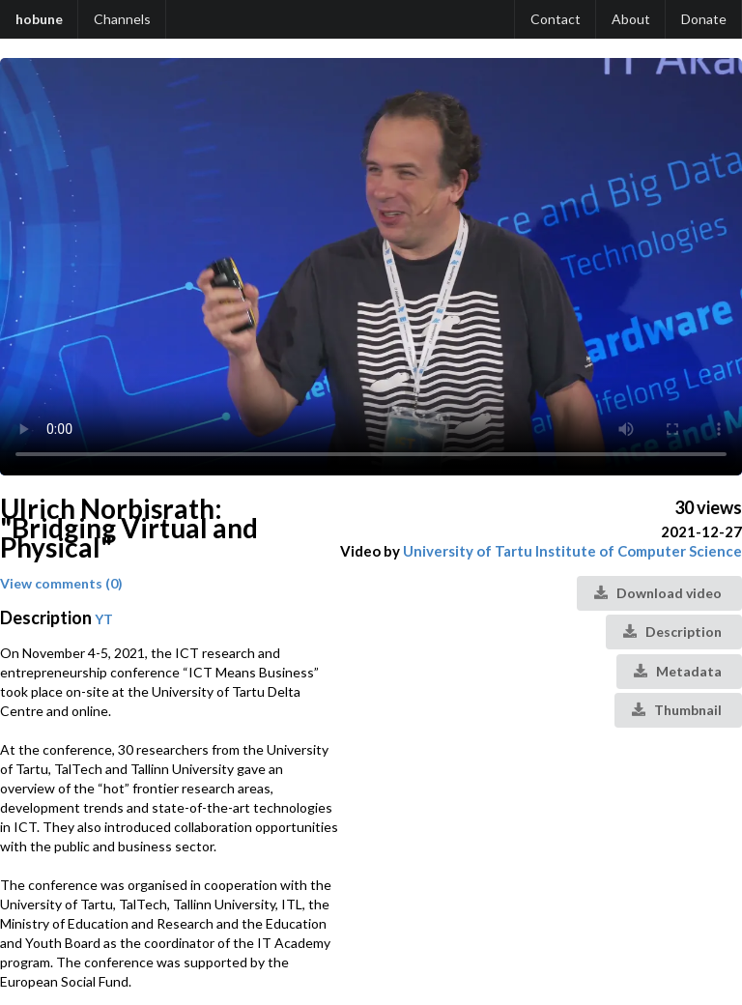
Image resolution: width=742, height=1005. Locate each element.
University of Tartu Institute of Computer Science (572, 551)
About (631, 19)
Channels (122, 19)
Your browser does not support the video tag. (371, 266)
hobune (39, 19)
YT (104, 619)
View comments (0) (61, 583)
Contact (555, 19)
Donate (704, 19)
